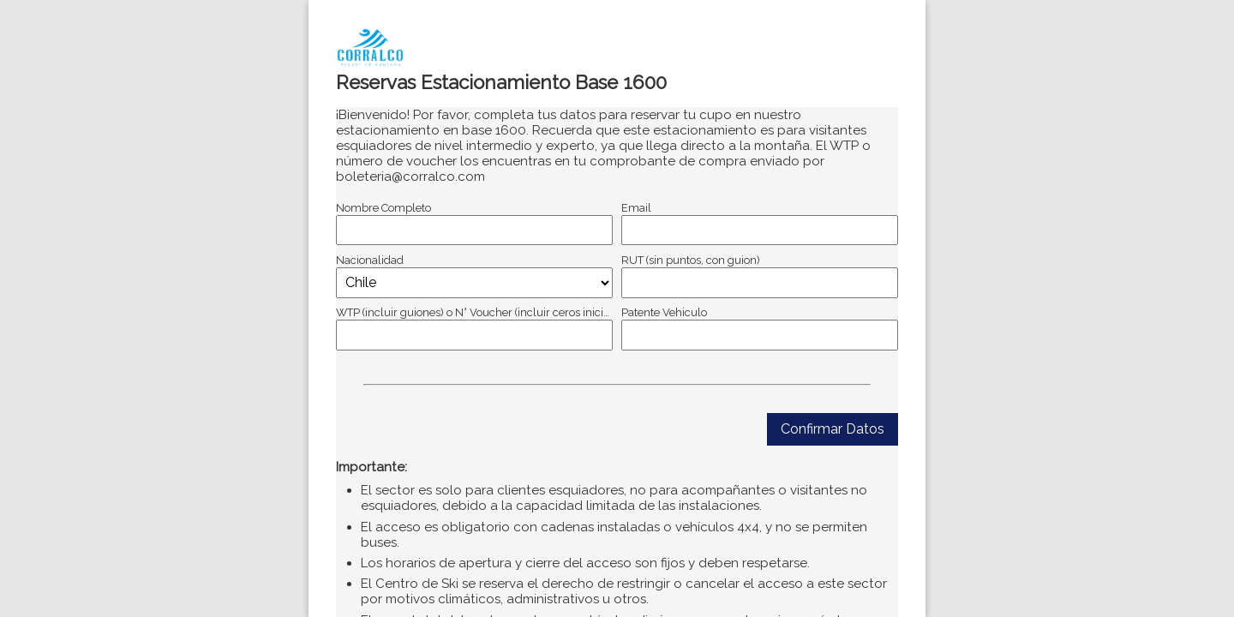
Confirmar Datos (832, 429)
